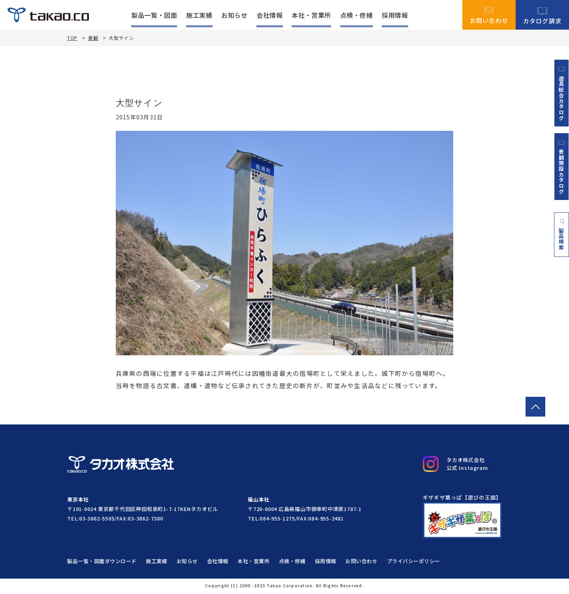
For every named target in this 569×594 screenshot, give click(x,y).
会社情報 (269, 15)
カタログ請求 (542, 15)
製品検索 (561, 235)
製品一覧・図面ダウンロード (102, 562)
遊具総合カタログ (561, 93)
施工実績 (199, 15)
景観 (93, 37)
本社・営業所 (311, 15)
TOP (72, 38)
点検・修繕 (356, 15)
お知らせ (234, 15)
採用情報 (395, 15)
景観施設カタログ (561, 167)
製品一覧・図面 (154, 15)
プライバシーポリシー (415, 562)
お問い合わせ (489, 15)
